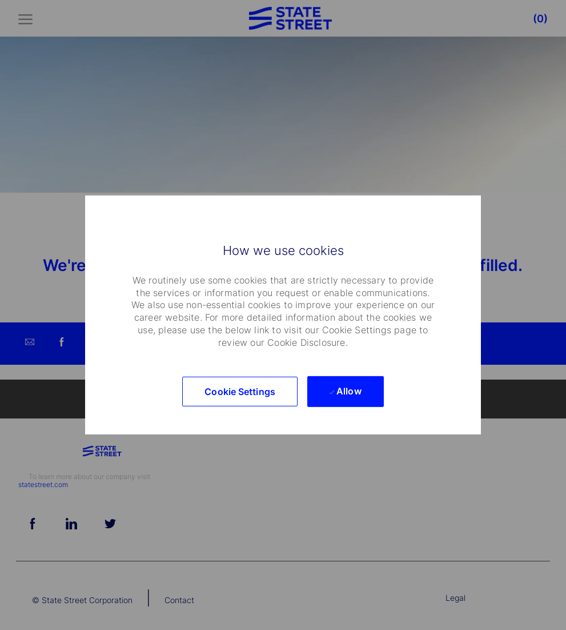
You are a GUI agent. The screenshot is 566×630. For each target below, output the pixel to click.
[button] (240, 391)
